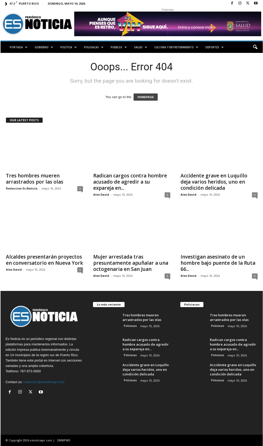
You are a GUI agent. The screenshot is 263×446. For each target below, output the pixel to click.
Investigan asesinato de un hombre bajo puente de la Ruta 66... (218, 262)
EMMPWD (63, 440)
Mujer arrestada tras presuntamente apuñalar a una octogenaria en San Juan (130, 262)
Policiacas (94, 47)
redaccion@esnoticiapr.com (43, 382)
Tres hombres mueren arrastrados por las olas (34, 178)
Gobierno (44, 47)
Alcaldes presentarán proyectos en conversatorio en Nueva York (44, 259)
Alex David (101, 194)
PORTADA (18, 47)
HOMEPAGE (145, 97)
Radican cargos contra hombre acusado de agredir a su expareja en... (130, 181)
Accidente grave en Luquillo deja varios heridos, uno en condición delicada (214, 181)
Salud (140, 47)
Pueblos (119, 47)
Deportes (214, 47)
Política (68, 47)
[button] (255, 47)
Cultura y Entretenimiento (176, 47)
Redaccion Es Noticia (21, 188)
